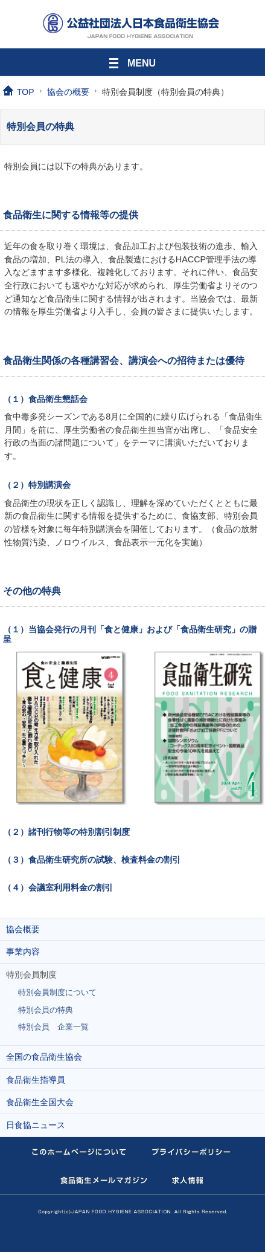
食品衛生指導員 (35, 1080)
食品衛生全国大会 (40, 1102)
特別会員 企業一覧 (53, 1026)
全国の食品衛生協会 (44, 1057)
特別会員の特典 (45, 1009)
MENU (132, 61)
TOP (25, 92)
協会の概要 (68, 92)
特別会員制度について (57, 992)
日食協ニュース (35, 1125)
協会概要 (23, 929)
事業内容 (23, 951)
